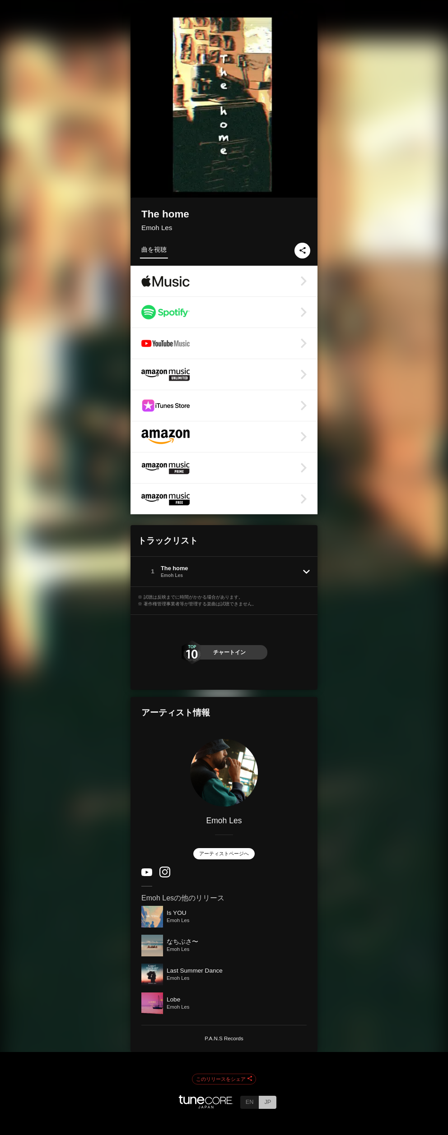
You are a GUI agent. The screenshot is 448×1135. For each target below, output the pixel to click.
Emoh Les (156, 227)
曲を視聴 (154, 249)
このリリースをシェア (224, 1079)
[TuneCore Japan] (206, 1106)
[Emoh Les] (224, 773)
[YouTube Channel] (146, 874)
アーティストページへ (224, 853)
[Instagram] (164, 875)
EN (250, 1101)
